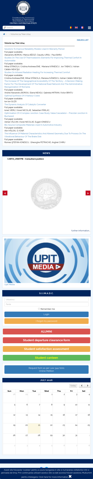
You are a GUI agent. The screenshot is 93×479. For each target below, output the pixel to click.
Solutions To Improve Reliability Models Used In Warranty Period (34, 49)
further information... (80, 230)
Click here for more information (53, 477)
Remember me (46, 309)
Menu (89, 28)
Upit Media (9, 284)
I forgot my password (46, 321)
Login (46, 314)
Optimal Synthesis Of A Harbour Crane (22, 95)
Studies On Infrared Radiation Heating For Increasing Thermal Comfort (37, 72)
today (73, 385)
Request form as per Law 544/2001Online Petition (46, 369)
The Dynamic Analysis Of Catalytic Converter (25, 104)
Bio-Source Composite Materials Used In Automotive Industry (33, 125)
